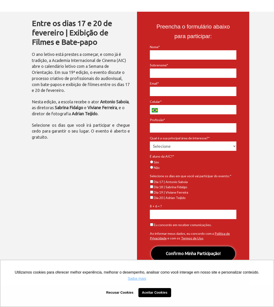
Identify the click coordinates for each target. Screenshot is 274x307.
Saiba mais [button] (137, 279)
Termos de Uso (192, 238)
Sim (154, 162)
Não (155, 168)
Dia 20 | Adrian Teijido (168, 198)
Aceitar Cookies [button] (154, 292)
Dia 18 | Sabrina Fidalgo (168, 187)
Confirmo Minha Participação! (193, 253)
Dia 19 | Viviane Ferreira (169, 192)
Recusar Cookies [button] (119, 292)
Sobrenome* (159, 65)
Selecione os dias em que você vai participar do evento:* (190, 176)
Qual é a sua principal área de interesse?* (180, 138)
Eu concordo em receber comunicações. (181, 225)
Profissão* (157, 120)
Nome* (155, 47)
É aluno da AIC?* (162, 156)
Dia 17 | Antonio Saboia (169, 182)
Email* (154, 83)
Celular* (156, 102)
